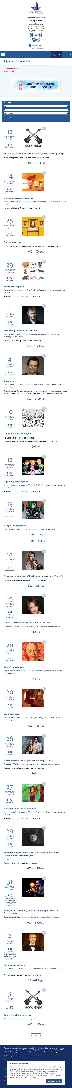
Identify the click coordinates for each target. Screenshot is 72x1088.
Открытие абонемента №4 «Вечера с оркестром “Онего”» (33, 576)
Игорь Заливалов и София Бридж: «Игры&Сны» (28, 760)
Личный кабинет (37, 45)
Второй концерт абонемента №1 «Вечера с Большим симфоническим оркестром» (31, 854)
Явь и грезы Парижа (14, 965)
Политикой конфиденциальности (55, 1052)
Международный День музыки (20, 330)
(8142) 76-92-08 (36, 21)
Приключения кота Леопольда (20, 808)
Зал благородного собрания (10, 616)
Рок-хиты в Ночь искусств (17, 1015)
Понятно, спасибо (54, 1081)
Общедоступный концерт (17, 433)
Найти (10, 118)
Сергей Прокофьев (14, 667)
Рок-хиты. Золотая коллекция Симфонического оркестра (34, 153)
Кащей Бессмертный (15, 526)
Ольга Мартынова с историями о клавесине (27, 622)
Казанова (9, 381)
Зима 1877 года (11, 714)
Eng (64, 54)
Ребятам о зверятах (14, 286)
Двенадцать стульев (14, 242)
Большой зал (9, 147)
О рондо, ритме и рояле (16, 481)
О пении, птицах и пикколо (18, 198)
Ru (59, 54)
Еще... (36, 1036)
